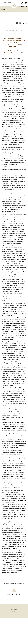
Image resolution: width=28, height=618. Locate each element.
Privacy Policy (14, 613)
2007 (8, 9)
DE (7, 30)
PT (21, 30)
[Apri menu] (26, 3)
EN (10, 30)
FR (16, 30)
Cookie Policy (14, 611)
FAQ (14, 607)
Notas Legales (14, 609)
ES (13, 30)
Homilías (3, 9)
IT (18, 30)
